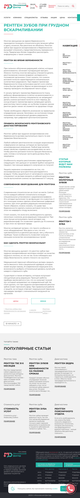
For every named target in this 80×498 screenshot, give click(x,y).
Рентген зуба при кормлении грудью (68, 80)
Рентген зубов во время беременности (69, 115)
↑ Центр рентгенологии (36, 311)
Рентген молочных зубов (47, 311)
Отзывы (44, 17)
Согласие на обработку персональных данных (46, 464)
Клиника (17, 17)
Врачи (43, 301)
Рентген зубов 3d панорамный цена (69, 105)
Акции (54, 17)
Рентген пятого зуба (66, 146)
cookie (55, 489)
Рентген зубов (66, 96)
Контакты (72, 17)
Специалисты (31, 17)
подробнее (64, 211)
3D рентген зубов (66, 55)
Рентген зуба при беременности (69, 71)
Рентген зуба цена (67, 89)
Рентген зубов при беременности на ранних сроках (15, 311)
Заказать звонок (52, 6)
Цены (62, 17)
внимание (54, 452)
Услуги (7, 17)
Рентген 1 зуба (67, 63)
